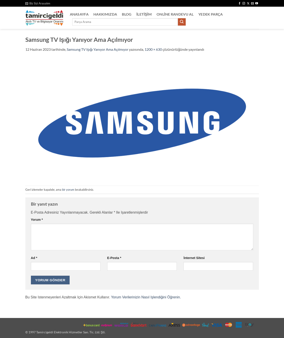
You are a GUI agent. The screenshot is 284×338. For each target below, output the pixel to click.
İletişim (144, 14)
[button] (37, 3)
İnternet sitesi (194, 258)
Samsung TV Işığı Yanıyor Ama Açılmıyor (98, 49)
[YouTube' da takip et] (256, 3)
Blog (126, 14)
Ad (34, 258)
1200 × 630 (153, 49)
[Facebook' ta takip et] (239, 3)
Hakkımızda (105, 14)
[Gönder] (181, 22)
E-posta (114, 258)
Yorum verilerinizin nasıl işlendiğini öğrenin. (146, 297)
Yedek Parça (210, 14)
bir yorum (68, 189)
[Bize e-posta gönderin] (252, 3)
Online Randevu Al (175, 14)
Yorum (37, 219)
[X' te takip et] (248, 3)
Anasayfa (79, 14)
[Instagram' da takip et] (243, 3)
